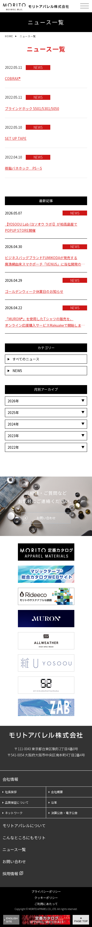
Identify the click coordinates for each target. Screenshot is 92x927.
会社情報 (10, 779)
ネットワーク (12, 813)
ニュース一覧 (14, 849)
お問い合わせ (46, 518)
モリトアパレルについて (24, 825)
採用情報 (10, 873)
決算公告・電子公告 (63, 813)
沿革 (53, 802)
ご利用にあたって (46, 904)
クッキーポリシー (46, 897)
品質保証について (15, 802)
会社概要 (56, 792)
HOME (9, 36)
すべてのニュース (23, 359)
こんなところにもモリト (24, 837)
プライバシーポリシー (46, 891)
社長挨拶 (9, 792)
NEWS (15, 370)
